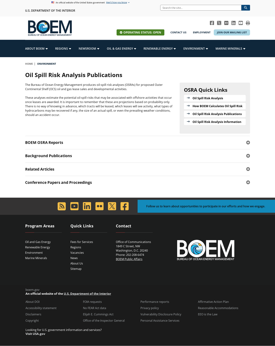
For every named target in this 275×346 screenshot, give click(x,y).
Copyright (32, 321)
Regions (75, 247)
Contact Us (178, 32)
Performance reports (154, 302)
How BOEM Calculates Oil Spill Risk (217, 106)
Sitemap (76, 269)
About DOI (33, 302)
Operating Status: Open (142, 32)
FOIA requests (92, 302)
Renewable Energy (37, 247)
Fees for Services (81, 242)
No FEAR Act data (94, 308)
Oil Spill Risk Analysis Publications (217, 114)
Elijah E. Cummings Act (98, 314)
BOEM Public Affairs (129, 259)
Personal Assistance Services (159, 321)
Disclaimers (33, 314)
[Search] (200, 8)
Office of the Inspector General (104, 321)
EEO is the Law (207, 314)
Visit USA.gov (35, 334)
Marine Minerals (36, 258)
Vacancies (77, 253)
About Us (76, 263)
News (74, 258)
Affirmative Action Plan (213, 302)
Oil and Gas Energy (38, 242)
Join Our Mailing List (232, 32)
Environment (34, 253)
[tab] (137, 142)
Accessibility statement (41, 308)
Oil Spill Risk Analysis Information (217, 122)
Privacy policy (149, 308)
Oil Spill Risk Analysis (208, 98)
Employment (202, 32)
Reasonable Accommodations (218, 308)
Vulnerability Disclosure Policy (160, 314)
